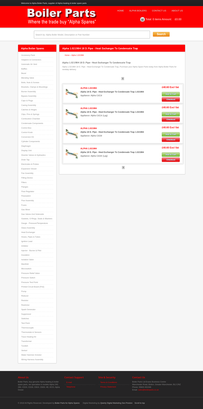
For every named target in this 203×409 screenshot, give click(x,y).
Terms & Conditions (108, 382)
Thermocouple (27, 328)
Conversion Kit (27, 137)
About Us (177, 10)
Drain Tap (25, 160)
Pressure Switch (28, 278)
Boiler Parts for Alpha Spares (67, 403)
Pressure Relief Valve (30, 273)
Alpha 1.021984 (77, 55)
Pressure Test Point (29, 282)
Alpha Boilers (138, 10)
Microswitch (26, 269)
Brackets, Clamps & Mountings (34, 87)
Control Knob (27, 132)
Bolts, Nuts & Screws (30, 82)
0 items (157, 19)
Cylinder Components (30, 141)
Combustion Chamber (30, 119)
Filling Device (27, 178)
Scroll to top (140, 403)
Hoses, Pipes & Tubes (30, 237)
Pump (23, 291)
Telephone (70, 387)
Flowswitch (26, 196)
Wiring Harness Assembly (32, 359)
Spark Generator (28, 309)
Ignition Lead (26, 241)
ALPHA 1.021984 (89, 88)
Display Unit (26, 150)
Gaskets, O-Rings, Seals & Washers (36, 218)
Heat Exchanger (28, 232)
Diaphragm (26, 146)
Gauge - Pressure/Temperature (34, 223)
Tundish (24, 346)
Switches (25, 318)
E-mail (69, 382)
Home (120, 10)
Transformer (26, 341)
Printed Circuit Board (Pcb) (32, 287)
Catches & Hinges (29, 110)
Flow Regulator (27, 191)
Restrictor (25, 305)
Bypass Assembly (28, 96)
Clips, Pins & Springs (30, 114)
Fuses (24, 205)
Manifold (25, 264)
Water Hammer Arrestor (31, 355)
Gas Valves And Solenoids (32, 214)
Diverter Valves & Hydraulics (33, 155)
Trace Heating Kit (28, 337)
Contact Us (159, 10)
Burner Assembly (28, 91)
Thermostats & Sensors (31, 332)
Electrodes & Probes (30, 164)
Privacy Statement (108, 387)
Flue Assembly (27, 200)
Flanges (24, 187)
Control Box (26, 128)
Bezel (23, 73)
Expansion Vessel (29, 169)
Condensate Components (32, 123)
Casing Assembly (28, 105)
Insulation (25, 255)
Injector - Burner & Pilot (31, 250)
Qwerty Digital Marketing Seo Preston (116, 403)
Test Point (25, 323)
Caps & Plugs (27, 100)
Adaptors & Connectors (31, 60)
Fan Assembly (27, 173)
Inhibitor (24, 246)
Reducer (25, 296)
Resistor (24, 300)
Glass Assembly (28, 228)
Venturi (24, 350)
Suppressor (26, 314)
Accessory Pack (28, 55)
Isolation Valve (27, 259)
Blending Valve (27, 78)
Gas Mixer (25, 209)
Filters (24, 182)
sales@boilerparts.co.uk (148, 390)
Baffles (24, 69)
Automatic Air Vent (29, 64)
